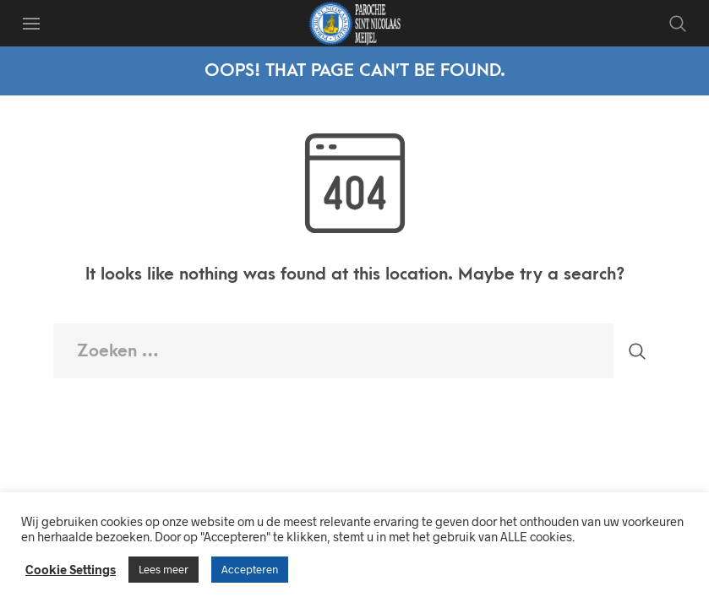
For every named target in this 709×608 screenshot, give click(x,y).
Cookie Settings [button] (70, 569)
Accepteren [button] (249, 569)
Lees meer (163, 569)
